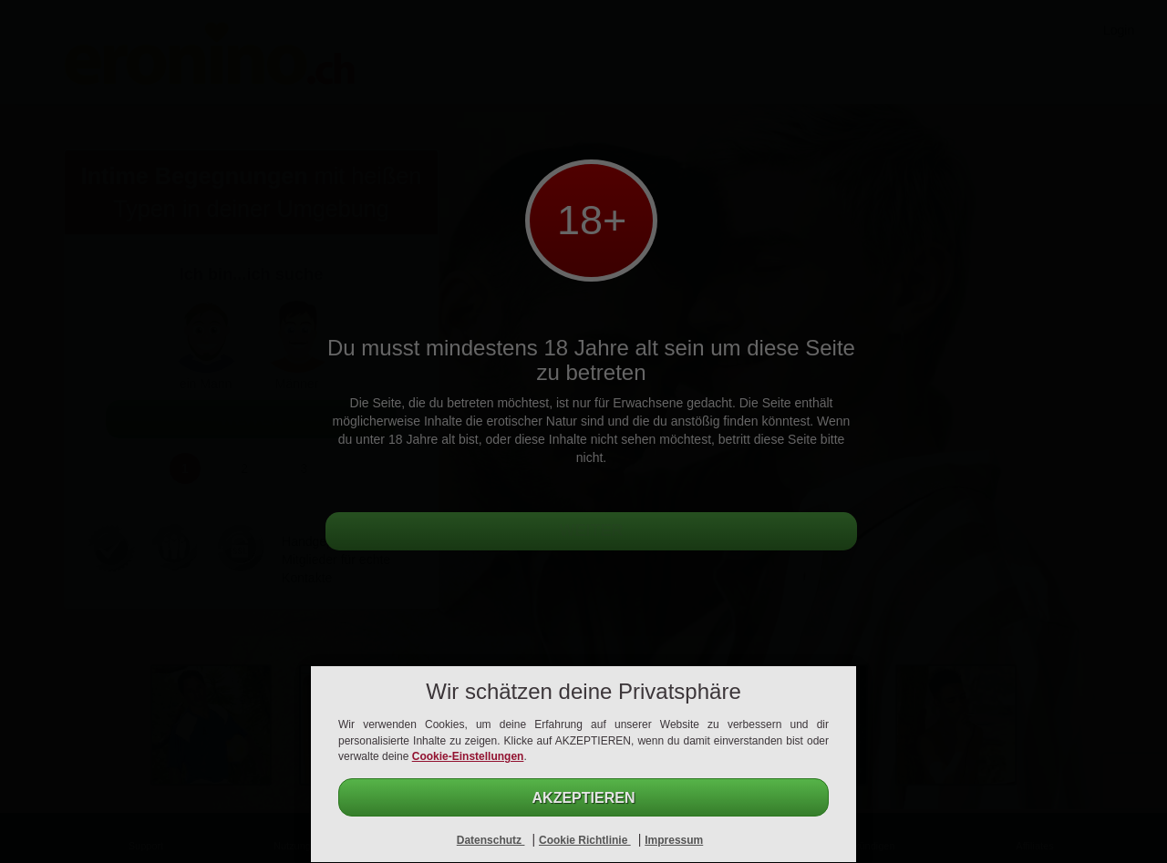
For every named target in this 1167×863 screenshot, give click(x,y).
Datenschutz (491, 840)
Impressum (674, 840)
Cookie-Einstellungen (468, 756)
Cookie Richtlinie (585, 840)
